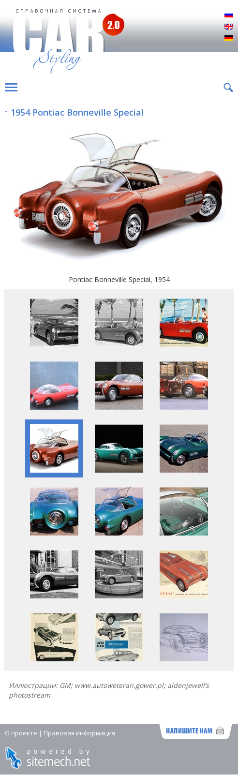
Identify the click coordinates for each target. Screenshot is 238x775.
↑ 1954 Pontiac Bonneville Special (74, 112)
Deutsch (228, 38)
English (228, 27)
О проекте (21, 733)
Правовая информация (79, 733)
